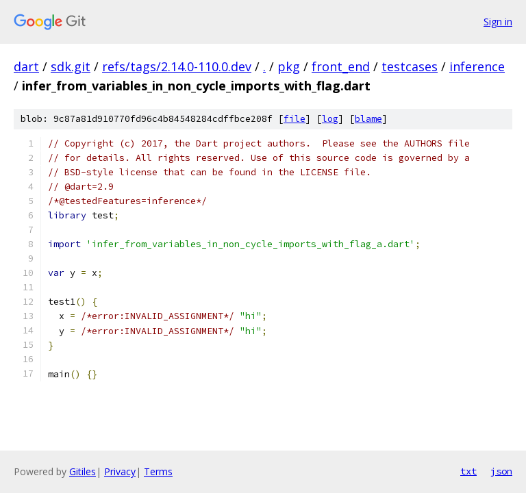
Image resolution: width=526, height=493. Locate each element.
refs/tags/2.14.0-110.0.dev (176, 66)
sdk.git (70, 66)
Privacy (120, 471)
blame (368, 119)
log (330, 119)
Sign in (498, 21)
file (294, 119)
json (501, 471)
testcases (409, 66)
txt (468, 471)
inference (477, 66)
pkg (288, 66)
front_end (341, 66)
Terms (158, 471)
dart (26, 66)
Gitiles (82, 471)
